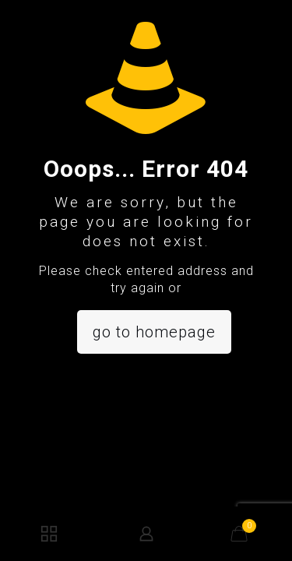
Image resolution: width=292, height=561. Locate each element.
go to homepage (154, 332)
